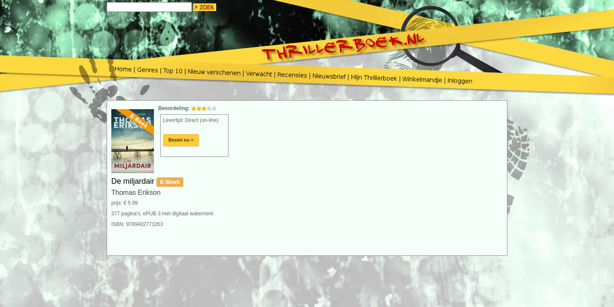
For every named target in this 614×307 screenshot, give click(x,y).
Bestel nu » (181, 139)
